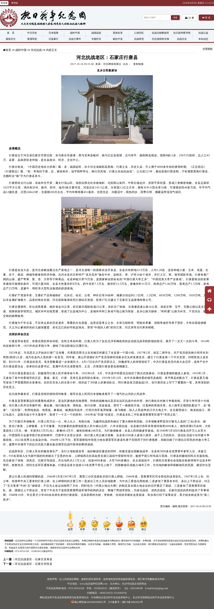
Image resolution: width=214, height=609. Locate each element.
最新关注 (11, 39)
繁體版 (14, 3)
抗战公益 (203, 33)
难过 (143, 530)
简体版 (4, 3)
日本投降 (53, 33)
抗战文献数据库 (160, 33)
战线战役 (96, 33)
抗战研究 (139, 39)
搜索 (175, 17)
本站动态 (203, 39)
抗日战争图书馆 (181, 33)
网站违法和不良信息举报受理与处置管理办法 (64, 597)
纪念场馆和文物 (160, 39)
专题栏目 (96, 39)
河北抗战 (36, 50)
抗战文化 (182, 39)
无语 (94, 530)
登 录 (207, 17)
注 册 (191, 18)
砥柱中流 (118, 39)
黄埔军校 (32, 39)
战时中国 (75, 33)
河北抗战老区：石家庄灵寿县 (33, 559)
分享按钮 (207, 49)
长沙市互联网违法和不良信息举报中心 (153, 597)
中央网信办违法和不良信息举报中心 (110, 597)
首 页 (10, 33)
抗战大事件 (75, 39)
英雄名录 (118, 33)
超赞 (70, 530)
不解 (107, 530)
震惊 (119, 530)
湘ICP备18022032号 (132, 602)
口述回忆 (139, 33)
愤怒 (131, 530)
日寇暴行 (53, 39)
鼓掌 (82, 530)
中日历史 (32, 33)
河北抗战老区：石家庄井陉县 (33, 563)
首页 (8, 50)
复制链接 (138, 64)
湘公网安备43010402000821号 (88, 602)
